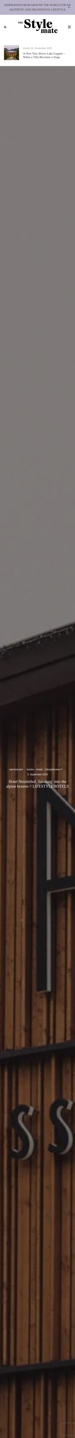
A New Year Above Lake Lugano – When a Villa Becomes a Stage (44, 55)
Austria (30, 769)
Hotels (26, 48)
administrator (16, 769)
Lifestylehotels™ (53, 769)
